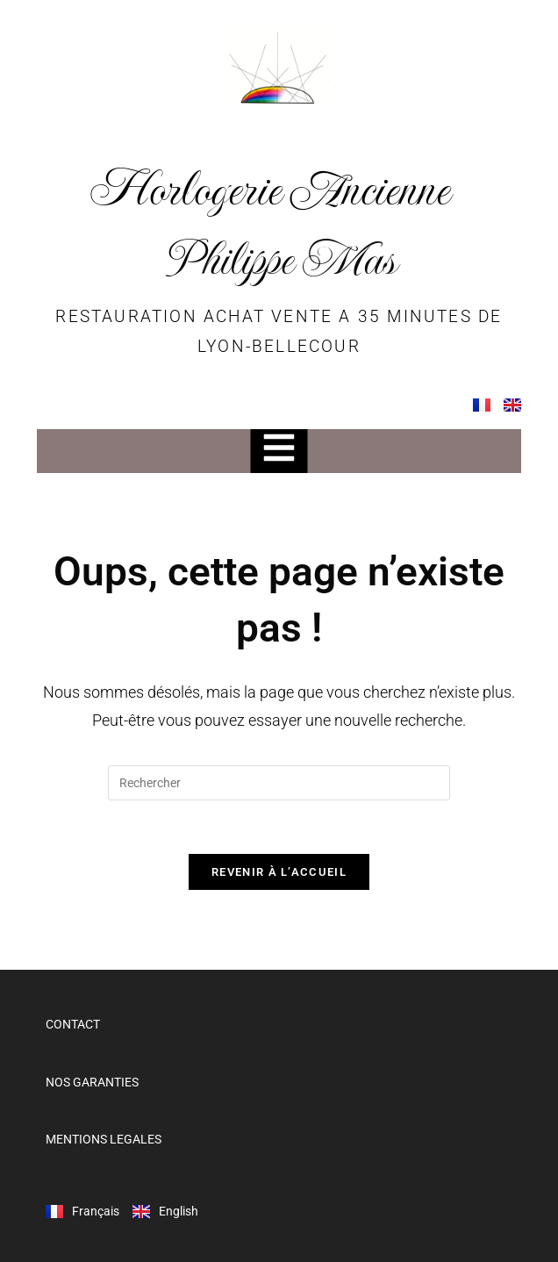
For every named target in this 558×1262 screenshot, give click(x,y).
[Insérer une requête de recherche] (279, 782)
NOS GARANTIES (92, 1082)
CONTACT (73, 1024)
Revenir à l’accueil (279, 871)
